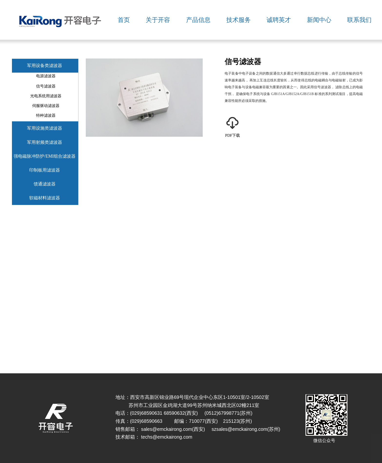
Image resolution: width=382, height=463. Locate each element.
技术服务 (238, 20)
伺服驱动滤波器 (45, 105)
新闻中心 (319, 20)
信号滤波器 (46, 86)
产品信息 (198, 20)
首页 (124, 20)
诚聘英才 (279, 20)
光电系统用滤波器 (45, 96)
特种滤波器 (46, 115)
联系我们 (359, 20)
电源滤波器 (46, 76)
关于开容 (158, 20)
